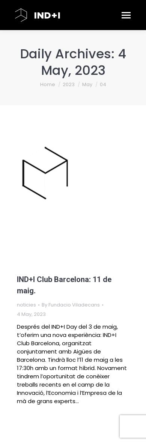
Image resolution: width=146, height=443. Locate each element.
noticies (26, 304)
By (71, 304)
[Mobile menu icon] (126, 15)
